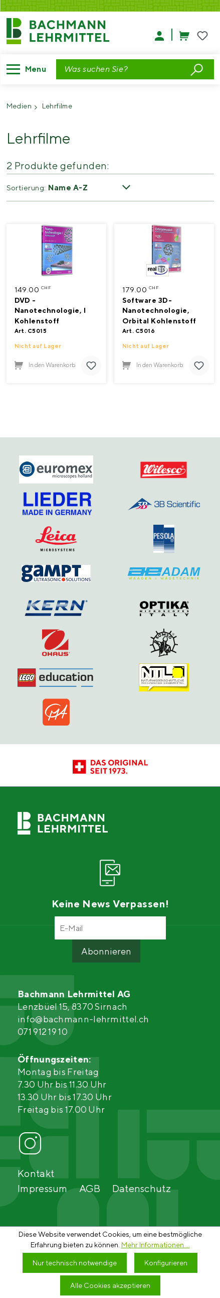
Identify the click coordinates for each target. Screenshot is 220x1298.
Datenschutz (141, 1188)
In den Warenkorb (45, 365)
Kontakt (36, 1173)
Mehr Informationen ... (155, 1245)
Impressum (43, 1188)
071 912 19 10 (43, 1031)
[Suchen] (196, 69)
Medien (19, 106)
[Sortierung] (93, 187)
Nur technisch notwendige (75, 1263)
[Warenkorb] (180, 35)
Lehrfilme (57, 106)
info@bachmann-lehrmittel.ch (83, 1019)
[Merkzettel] (202, 36)
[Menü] (29, 69)
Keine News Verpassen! (110, 903)
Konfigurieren (165, 1263)
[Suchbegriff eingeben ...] (121, 69)
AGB (90, 1188)
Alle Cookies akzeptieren (110, 1285)
